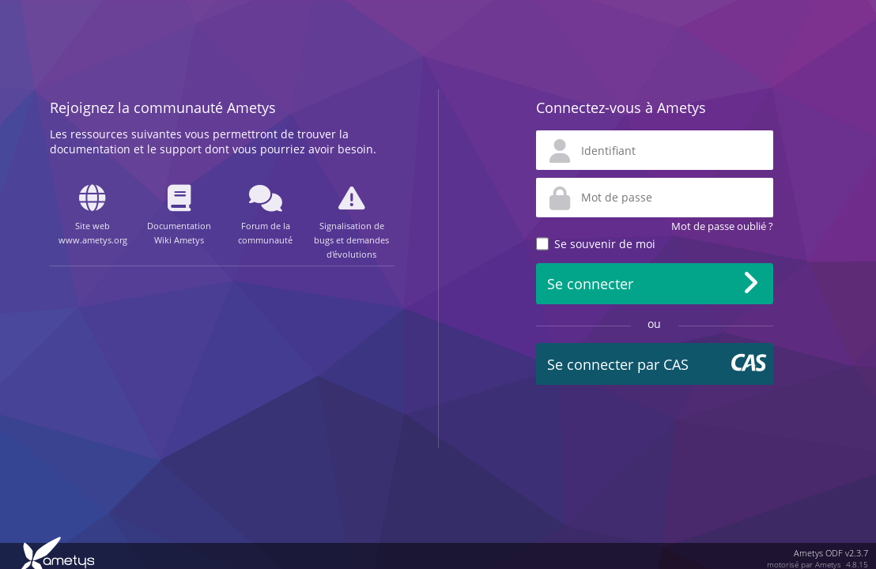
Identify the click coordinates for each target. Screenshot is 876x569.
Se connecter (590, 283)
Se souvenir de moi (604, 243)
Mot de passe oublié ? (722, 226)
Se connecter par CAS (618, 364)
